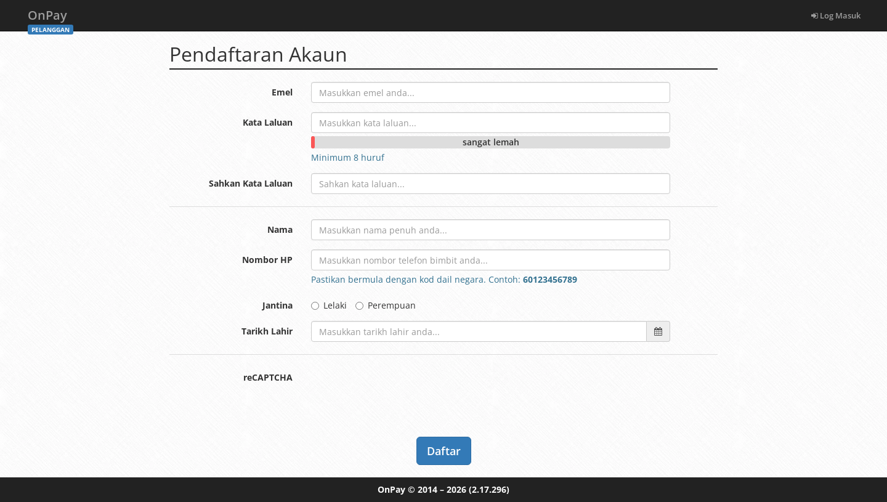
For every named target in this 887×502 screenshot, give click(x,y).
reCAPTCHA (268, 377)
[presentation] (404, 391)
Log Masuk (836, 15)
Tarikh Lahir (267, 331)
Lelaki (329, 305)
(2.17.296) (489, 489)
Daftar (444, 450)
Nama (280, 229)
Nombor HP (267, 259)
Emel (282, 92)
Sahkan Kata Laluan (251, 183)
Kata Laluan (268, 122)
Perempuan (385, 305)
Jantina (277, 305)
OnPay (50, 19)
